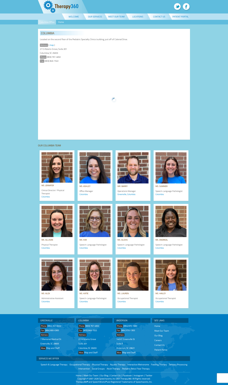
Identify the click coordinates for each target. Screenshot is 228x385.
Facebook (127, 375)
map (52, 44)
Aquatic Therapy (117, 364)
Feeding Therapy (159, 364)
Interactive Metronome (138, 364)
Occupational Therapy (80, 364)
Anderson (121, 320)
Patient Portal (180, 16)
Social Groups (98, 368)
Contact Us (159, 16)
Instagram (138, 375)
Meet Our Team (116, 16)
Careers (158, 340)
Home (61, 21)
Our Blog (158, 335)
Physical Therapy (100, 364)
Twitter (149, 375)
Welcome (74, 16)
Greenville (121, 194)
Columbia (45, 196)
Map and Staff (53, 347)
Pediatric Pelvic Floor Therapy (136, 368)
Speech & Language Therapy (54, 364)
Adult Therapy (113, 368)
